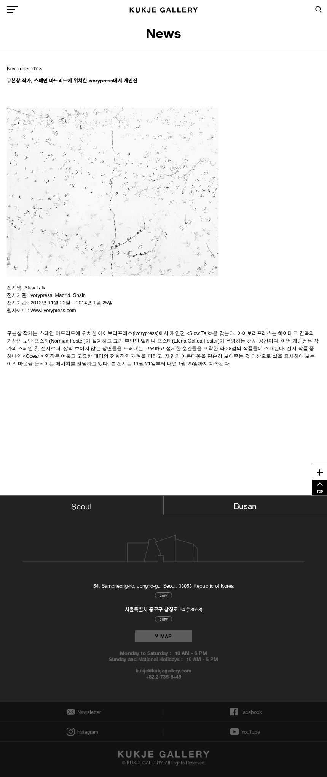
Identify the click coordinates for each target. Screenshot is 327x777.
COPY (164, 595)
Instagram (87, 732)
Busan (245, 504)
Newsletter (87, 712)
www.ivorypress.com (53, 310)
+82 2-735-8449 (163, 676)
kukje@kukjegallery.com (163, 670)
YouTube (250, 731)
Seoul (81, 505)
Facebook (250, 712)
